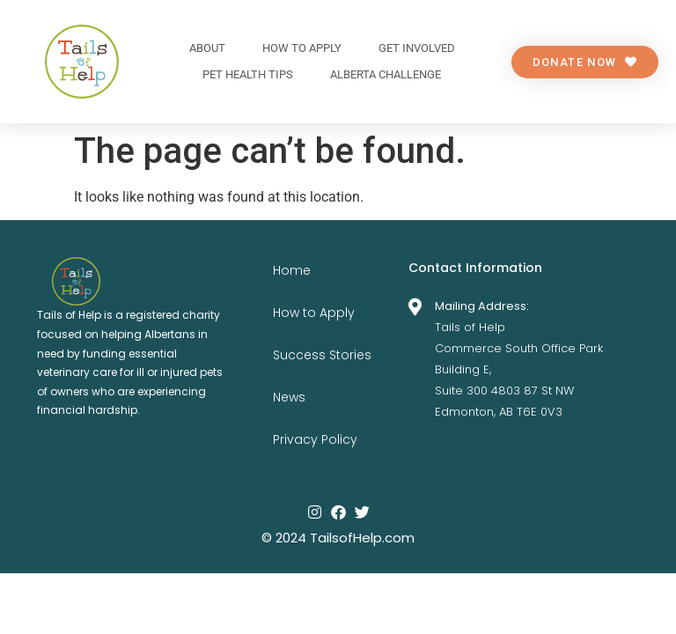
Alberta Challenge (385, 74)
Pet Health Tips (247, 74)
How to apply (302, 48)
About (207, 48)
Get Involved (416, 48)
